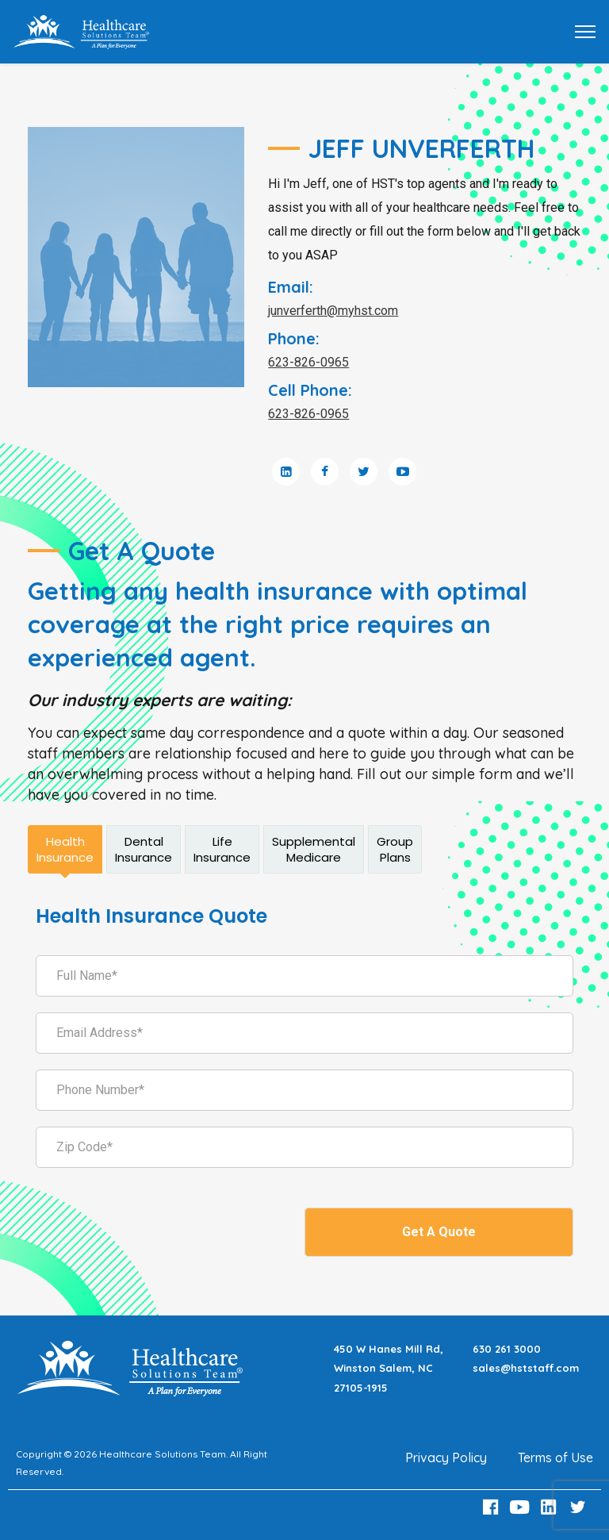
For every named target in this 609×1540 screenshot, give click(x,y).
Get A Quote (439, 1231)
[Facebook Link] (492, 1507)
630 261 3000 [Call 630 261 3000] (507, 1348)
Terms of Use (555, 1457)
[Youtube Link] (521, 1507)
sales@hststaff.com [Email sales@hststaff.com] (526, 1367)
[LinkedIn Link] (551, 1507)
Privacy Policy (446, 1457)
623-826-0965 (308, 362)
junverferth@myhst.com (333, 310)
